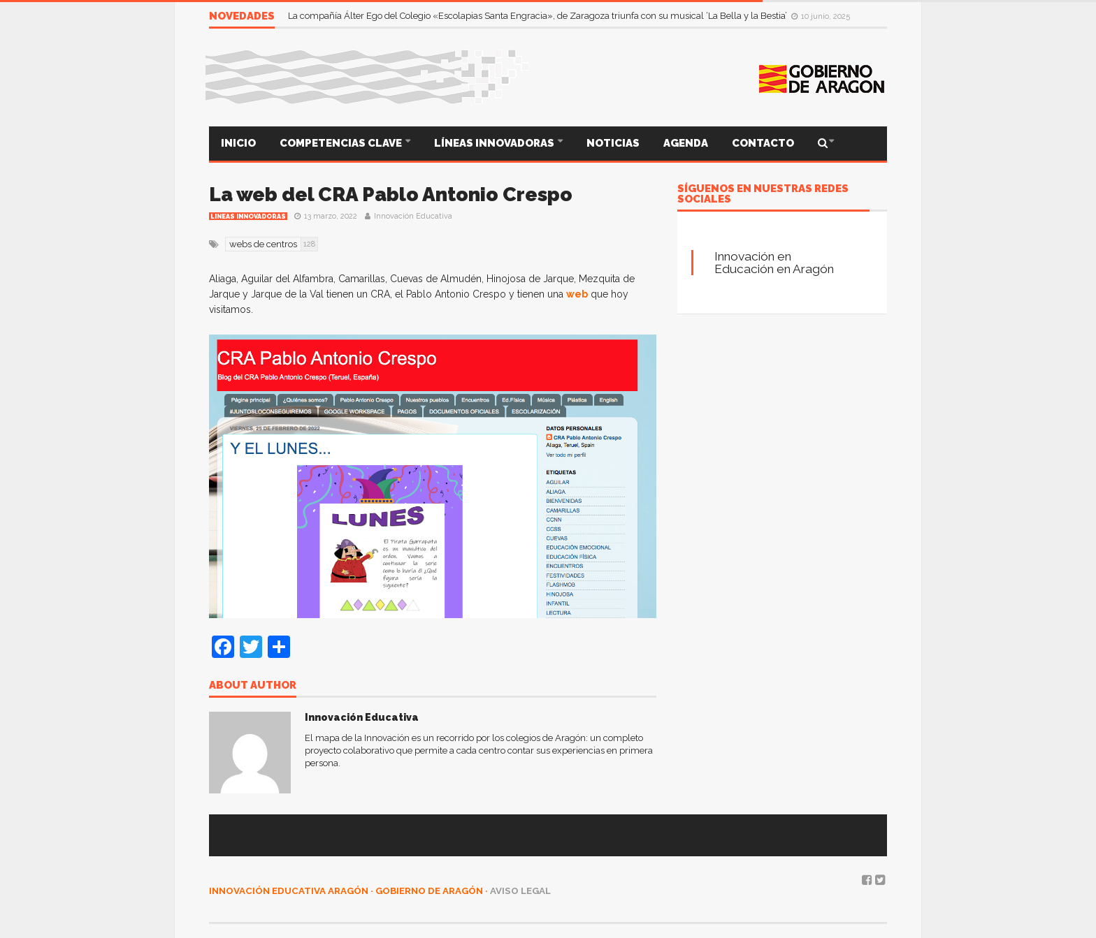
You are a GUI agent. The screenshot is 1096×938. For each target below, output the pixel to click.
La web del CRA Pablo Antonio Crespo (390, 194)
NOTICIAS (613, 143)
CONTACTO (763, 143)
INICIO (238, 143)
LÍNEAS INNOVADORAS (495, 143)
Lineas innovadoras (248, 216)
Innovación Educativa (413, 216)
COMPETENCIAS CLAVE (342, 143)
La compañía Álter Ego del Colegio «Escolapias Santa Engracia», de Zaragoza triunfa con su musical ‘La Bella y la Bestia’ (538, 15)
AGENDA (685, 143)
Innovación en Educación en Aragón (774, 262)
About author (252, 685)
